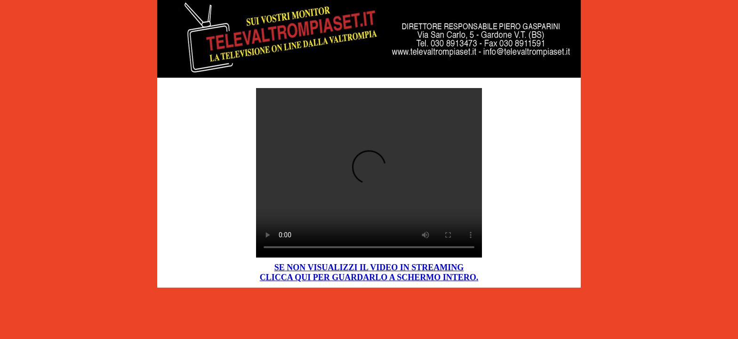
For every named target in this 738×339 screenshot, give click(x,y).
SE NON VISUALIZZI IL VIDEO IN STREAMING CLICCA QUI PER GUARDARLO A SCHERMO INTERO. (369, 272)
